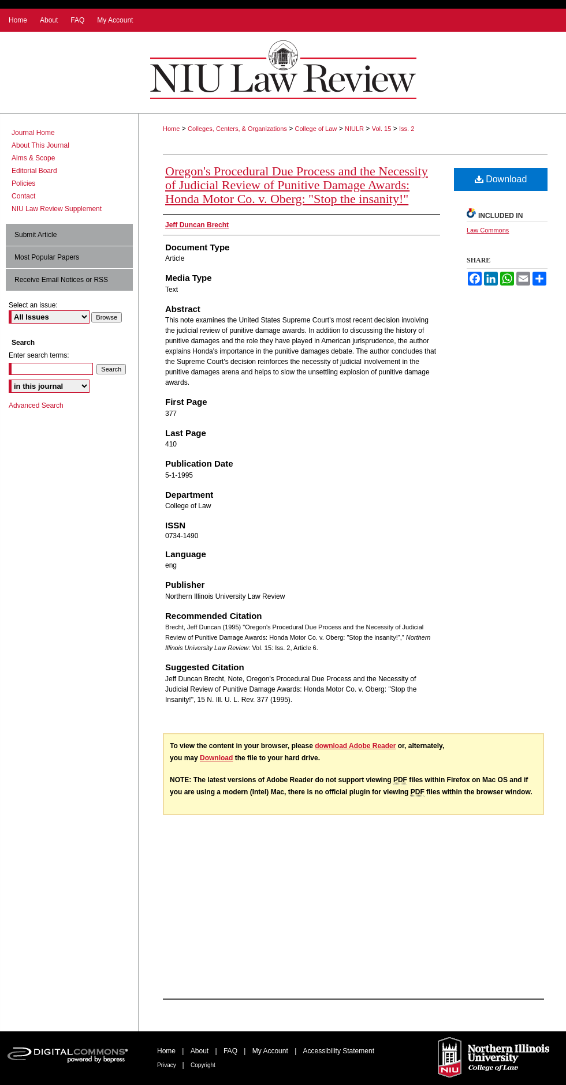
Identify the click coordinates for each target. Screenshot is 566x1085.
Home (171, 128)
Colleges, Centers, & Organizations (237, 128)
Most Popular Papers (46, 257)
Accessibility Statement (338, 1051)
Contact (23, 196)
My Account (271, 1051)
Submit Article (35, 235)
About (201, 1051)
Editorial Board (34, 171)
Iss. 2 (406, 128)
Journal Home (33, 133)
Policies (23, 183)
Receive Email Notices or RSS (61, 280)
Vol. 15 (382, 128)
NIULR (354, 128)
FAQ (231, 1051)
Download (501, 179)
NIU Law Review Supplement (57, 209)
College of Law (316, 128)
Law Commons (488, 230)
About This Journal (40, 145)
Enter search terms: (39, 355)
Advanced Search (36, 405)
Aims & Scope (33, 158)
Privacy (167, 1065)
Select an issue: (33, 305)
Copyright (203, 1065)
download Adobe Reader (355, 746)
